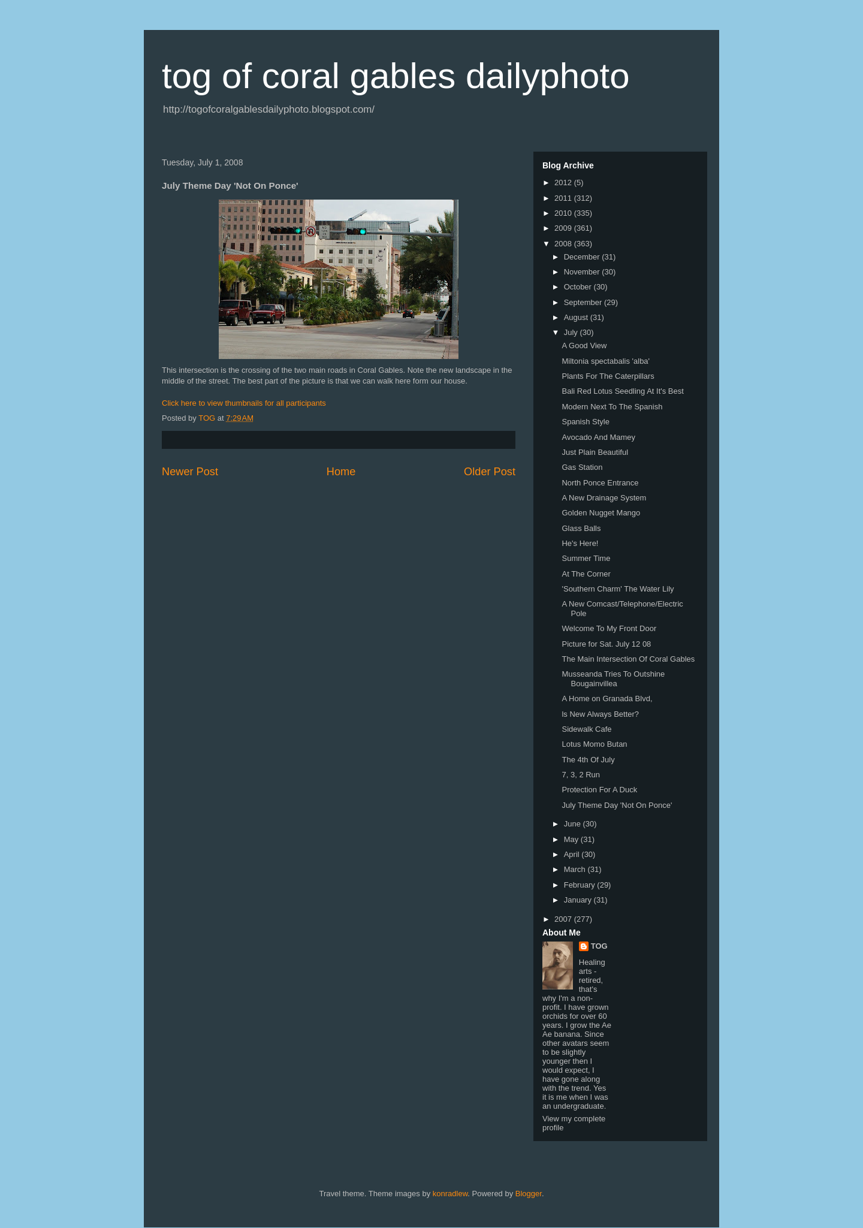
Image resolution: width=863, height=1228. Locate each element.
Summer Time (586, 558)
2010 (564, 213)
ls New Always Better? (600, 714)
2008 (564, 243)
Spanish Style (585, 421)
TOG (599, 946)
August (577, 317)
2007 (564, 919)
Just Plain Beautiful (595, 452)
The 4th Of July (588, 759)
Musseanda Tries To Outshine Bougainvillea (613, 678)
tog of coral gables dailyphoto (396, 76)
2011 (564, 198)
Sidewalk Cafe (586, 729)
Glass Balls (581, 528)
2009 (564, 228)
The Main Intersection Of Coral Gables (628, 658)
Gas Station (582, 467)
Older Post (489, 472)
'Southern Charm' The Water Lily (618, 588)
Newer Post (190, 472)
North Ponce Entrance (600, 482)
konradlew (450, 1193)
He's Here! (580, 543)
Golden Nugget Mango (601, 512)
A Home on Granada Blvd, (607, 698)
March (576, 869)
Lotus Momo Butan (594, 744)
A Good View (584, 345)
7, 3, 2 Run (581, 774)
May (572, 839)
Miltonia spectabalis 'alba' (606, 361)
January (579, 899)
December (583, 256)
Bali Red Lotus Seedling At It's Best (622, 391)
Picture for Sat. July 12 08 (606, 643)
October (579, 286)
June (573, 823)
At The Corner (586, 573)
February (581, 884)
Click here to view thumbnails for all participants (244, 403)
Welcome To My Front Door (609, 628)
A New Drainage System (604, 497)
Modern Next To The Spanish (612, 406)
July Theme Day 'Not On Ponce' (617, 805)
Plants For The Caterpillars (608, 376)
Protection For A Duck (599, 789)
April (573, 854)
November (583, 271)
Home (341, 472)
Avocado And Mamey (598, 437)
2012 (564, 182)
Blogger (528, 1193)
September (584, 302)
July (572, 332)
